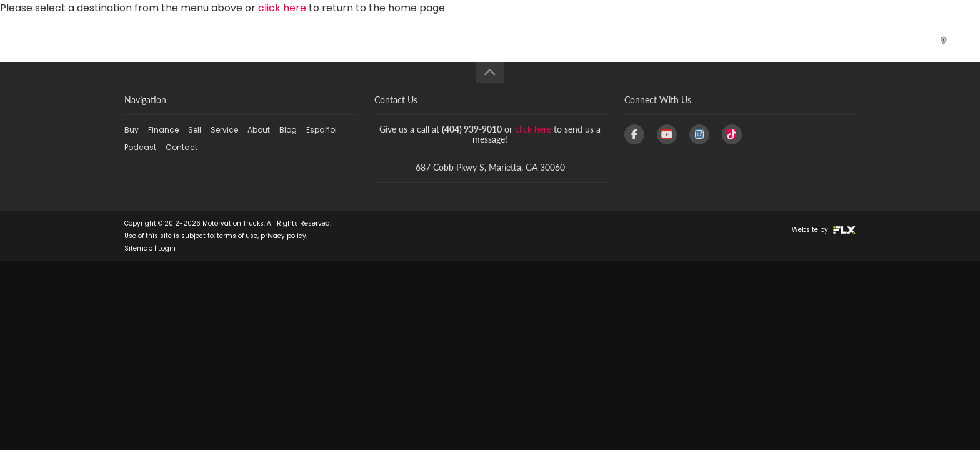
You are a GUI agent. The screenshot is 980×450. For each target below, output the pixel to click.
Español (744, 40)
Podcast (811, 40)
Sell (519, 40)
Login (167, 248)
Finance (462, 40)
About (633, 40)
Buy (403, 40)
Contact (882, 40)
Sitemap (138, 248)
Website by (824, 229)
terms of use (237, 236)
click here (533, 129)
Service (570, 40)
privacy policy (283, 236)
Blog (688, 40)
